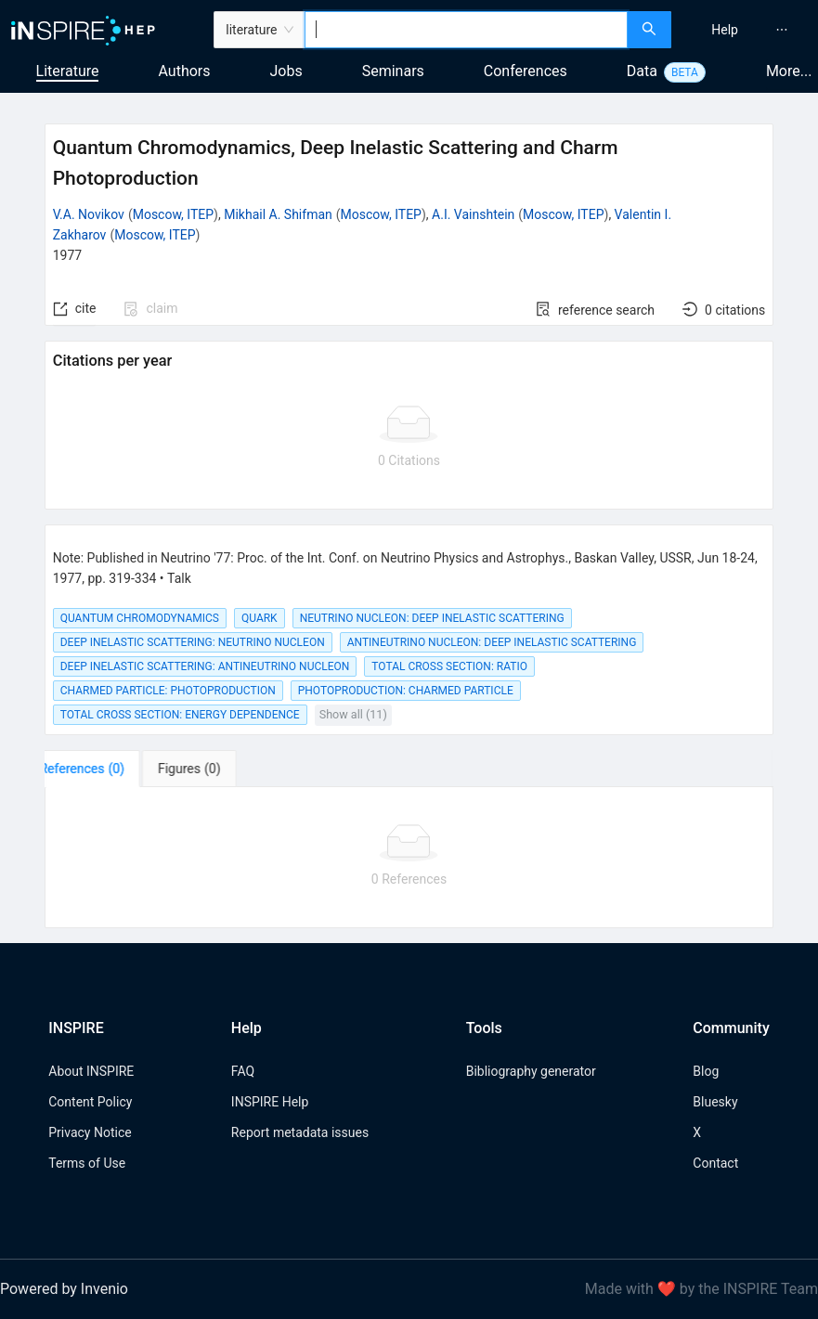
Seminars (393, 71)
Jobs (286, 71)
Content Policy (90, 1101)
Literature (67, 71)
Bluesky (715, 1101)
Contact (715, 1163)
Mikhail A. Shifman (278, 214)
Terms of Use (86, 1163)
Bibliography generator (531, 1071)
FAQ (242, 1071)
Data (642, 71)
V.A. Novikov (88, 214)
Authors (184, 71)
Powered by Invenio (64, 1289)
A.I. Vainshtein (473, 214)
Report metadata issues (300, 1132)
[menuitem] (724, 29)
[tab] (102, 768)
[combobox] (466, 29)
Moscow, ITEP (173, 214)
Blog (706, 1071)
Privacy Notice (89, 1132)
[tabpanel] (409, 857)
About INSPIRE (91, 1071)
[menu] (747, 29)
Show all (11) (353, 714)
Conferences (525, 71)
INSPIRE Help (269, 1101)
